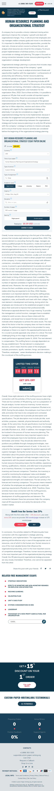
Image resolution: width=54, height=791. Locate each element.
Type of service (8, 166)
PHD (46, 186)
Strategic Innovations (17, 581)
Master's (38, 186)
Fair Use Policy (32, 778)
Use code (27, 685)
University (29, 186)
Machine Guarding (15, 592)
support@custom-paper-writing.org (27, 755)
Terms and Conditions (22, 775)
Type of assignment (10, 174)
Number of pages (9, 207)
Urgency (6, 191)
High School (9, 186)
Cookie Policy (22, 778)
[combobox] (27, 178)
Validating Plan (14, 596)
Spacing (6, 215)
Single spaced (15, 218)
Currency (7, 150)
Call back (27, 760)
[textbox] (28, 202)
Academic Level (9, 183)
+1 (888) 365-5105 (25, 4)
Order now (39, 3)
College (20, 186)
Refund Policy (44, 775)
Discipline (7, 199)
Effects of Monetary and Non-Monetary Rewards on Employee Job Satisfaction (28, 586)
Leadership (12, 609)
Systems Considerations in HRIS (21, 605)
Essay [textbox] (9, 178)
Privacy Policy (34, 775)
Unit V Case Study (15, 600)
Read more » (10, 15)
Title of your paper (9, 158)
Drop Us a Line (27, 763)
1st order (12, 146)
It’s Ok (32, 12)
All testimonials (27, 704)
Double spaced (38, 218)
